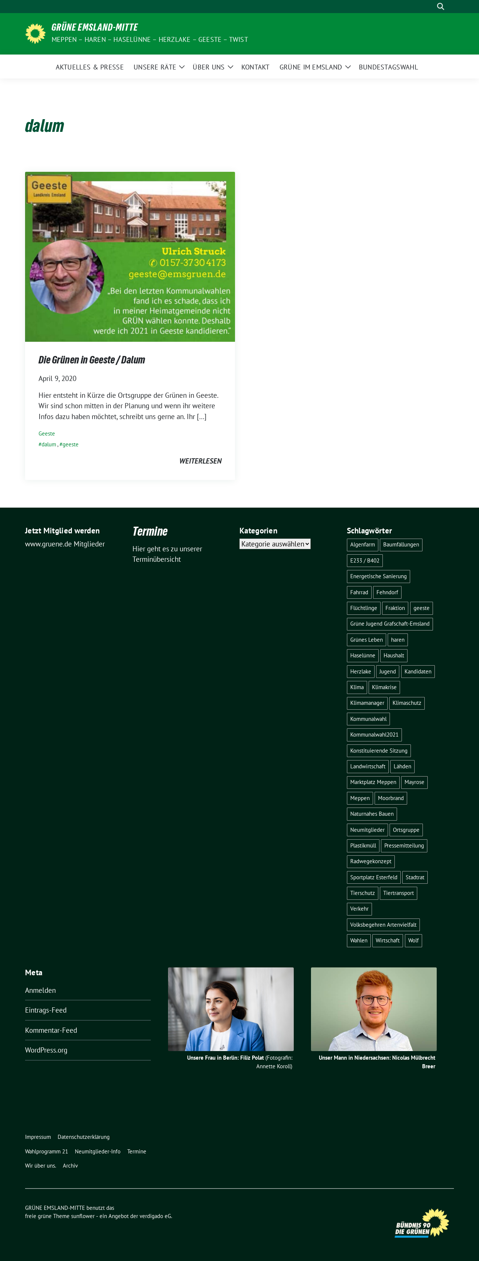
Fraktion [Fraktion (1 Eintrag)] (395, 607)
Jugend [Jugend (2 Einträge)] (387, 671)
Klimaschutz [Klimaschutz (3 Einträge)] (407, 702)
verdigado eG (155, 1216)
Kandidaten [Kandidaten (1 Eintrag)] (418, 671)
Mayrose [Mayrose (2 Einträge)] (414, 782)
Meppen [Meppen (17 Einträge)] (360, 798)
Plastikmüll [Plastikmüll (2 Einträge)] (363, 845)
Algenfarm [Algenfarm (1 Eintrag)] (362, 544)
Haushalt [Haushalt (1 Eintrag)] (394, 655)
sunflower (83, 1216)
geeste (70, 444)
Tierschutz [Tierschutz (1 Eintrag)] (362, 892)
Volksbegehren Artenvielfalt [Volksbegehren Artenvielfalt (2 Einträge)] (383, 924)
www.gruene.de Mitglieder (65, 543)
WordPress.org (46, 1049)
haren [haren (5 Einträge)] (398, 639)
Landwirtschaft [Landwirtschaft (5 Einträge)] (367, 766)
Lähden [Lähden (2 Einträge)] (402, 766)
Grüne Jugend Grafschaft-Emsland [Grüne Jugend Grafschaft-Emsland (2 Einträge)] (390, 623)
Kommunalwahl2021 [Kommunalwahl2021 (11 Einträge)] (374, 734)
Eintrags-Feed (46, 1010)
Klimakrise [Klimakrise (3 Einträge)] (384, 687)
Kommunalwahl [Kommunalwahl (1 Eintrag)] (368, 718)
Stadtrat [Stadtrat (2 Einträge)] (415, 877)
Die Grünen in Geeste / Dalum (92, 361)
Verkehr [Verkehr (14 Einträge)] (359, 908)
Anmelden (40, 990)
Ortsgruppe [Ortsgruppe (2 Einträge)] (406, 829)
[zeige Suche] (440, 6)
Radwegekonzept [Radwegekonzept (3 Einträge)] (370, 861)
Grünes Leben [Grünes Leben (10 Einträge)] (366, 639)
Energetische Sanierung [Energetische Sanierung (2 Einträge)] (378, 576)
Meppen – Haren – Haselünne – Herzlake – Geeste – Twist (150, 39)
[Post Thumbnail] (130, 255)
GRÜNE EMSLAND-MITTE (95, 28)
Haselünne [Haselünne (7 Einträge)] (362, 655)
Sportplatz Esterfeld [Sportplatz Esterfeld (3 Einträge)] (373, 877)
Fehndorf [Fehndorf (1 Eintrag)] (387, 592)
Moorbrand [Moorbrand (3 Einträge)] (391, 798)
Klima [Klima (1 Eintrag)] (357, 687)
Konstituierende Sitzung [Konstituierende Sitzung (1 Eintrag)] (379, 750)
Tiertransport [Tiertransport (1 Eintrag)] (398, 892)
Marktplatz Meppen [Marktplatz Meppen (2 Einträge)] (373, 782)
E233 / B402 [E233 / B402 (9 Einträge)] (364, 560)
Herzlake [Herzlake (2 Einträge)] (360, 671)
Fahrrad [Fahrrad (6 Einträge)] (359, 592)
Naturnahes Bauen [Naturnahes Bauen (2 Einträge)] (372, 813)
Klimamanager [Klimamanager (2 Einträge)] (367, 702)
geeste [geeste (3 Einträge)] (422, 607)
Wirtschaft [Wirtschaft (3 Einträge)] (388, 940)
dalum (49, 444)
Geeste (47, 433)
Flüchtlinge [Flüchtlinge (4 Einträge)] (363, 607)
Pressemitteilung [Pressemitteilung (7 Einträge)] (404, 845)
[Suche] (430, 6)
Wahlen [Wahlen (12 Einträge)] (358, 940)
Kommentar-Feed (51, 1030)
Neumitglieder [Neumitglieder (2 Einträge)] (367, 829)
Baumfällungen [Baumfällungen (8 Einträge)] (401, 544)
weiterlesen (200, 460)
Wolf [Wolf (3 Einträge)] (413, 940)
